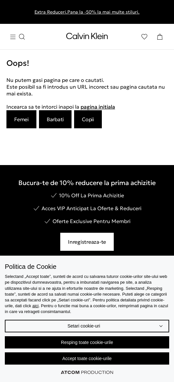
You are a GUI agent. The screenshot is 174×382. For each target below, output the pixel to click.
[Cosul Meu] (160, 36)
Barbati (55, 119)
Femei (21, 119)
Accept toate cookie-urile (86, 358)
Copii (88, 119)
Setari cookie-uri (83, 325)
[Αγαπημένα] (144, 36)
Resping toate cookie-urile (87, 342)
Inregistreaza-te (87, 242)
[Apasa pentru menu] (17, 36)
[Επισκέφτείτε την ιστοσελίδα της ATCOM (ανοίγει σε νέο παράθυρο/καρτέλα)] (87, 372)
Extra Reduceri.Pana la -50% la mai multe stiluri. (87, 12)
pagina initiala (98, 106)
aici (35, 305)
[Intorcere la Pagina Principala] (87, 37)
